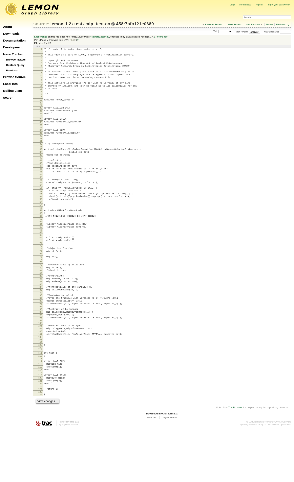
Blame (269, 24)
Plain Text (151, 470)
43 (41, 186)
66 (41, 260)
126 (40, 447)
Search (8, 97)
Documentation (14, 40)
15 (41, 97)
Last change (40, 36)
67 (41, 262)
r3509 (73, 40)
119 (40, 425)
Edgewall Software (70, 478)
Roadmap (12, 70)
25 (41, 129)
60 (41, 241)
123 (40, 438)
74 (41, 283)
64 (41, 253)
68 (41, 265)
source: (41, 23)
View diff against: (277, 32)
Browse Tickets (16, 59)
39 (41, 173)
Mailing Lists (12, 90)
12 (41, 87)
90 (41, 333)
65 (41, 256)
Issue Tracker (13, 54)
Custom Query (15, 65)
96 (41, 353)
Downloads (11, 33)
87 (41, 324)
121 (40, 431)
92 (41, 340)
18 (41, 107)
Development (13, 47)
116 (40, 415)
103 (40, 375)
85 (41, 318)
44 (41, 189)
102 (40, 372)
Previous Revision (214, 24)
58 (41, 235)
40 (41, 176)
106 (40, 385)
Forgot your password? (278, 4)
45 (41, 193)
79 (41, 298)
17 (41, 104)
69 (41, 268)
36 (41, 163)
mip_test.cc (97, 23)
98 (41, 360)
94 (41, 347)
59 (41, 237)
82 (41, 308)
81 (41, 305)
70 (41, 271)
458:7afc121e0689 (135, 23)
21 (41, 116)
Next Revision (253, 24)
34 (41, 157)
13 (41, 90)
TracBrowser (235, 460)
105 (40, 382)
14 (41, 94)
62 (41, 248)
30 (41, 144)
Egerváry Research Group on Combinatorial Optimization (265, 478)
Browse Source (14, 77)
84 (41, 314)
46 (41, 196)
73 (41, 280)
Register (259, 4)
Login (232, 4)
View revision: (242, 32)
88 (41, 327)
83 (41, 311)
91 (41, 337)
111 (40, 399)
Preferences (245, 4)
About (7, 26)
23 (41, 122)
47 (41, 199)
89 (41, 331)
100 (40, 366)
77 (41, 293)
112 (40, 402)
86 (41, 321)
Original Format (169, 470)
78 (41, 295)
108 (40, 390)
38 (41, 169)
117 (40, 418)
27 (41, 135)
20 (41, 113)
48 (41, 201)
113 (40, 406)
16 (41, 100)
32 (41, 151)
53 (41, 218)
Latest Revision (234, 24)
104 (40, 379)
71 (41, 274)
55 (41, 224)
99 (41, 363)
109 (40, 393)
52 (41, 214)
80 (41, 301)
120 (40, 428)
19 (41, 110)
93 (41, 343)
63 (41, 250)
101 (40, 368)
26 (41, 131)
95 (41, 349)
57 (41, 231)
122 (40, 435)
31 (41, 148)
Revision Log (282, 24)
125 (40, 444)
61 (41, 244)
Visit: (215, 31)
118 (40, 422)
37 (41, 166)
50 (41, 208)
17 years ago (161, 36)
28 (41, 138)
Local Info (10, 84)
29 (41, 142)
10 (41, 80)
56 (41, 228)
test (78, 23)
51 (41, 211)
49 (41, 205)
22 (41, 119)
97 (41, 356)
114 (40, 408)
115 (40, 412)
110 (40, 396)
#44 (79, 40)
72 (41, 277)
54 (41, 221)
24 (41, 125)
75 (41, 287)
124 (40, 441)
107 (40, 387)
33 (41, 155)
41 (41, 179)
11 (41, 83)
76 (41, 289)
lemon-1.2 (60, 23)
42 (41, 182)
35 (41, 160)
